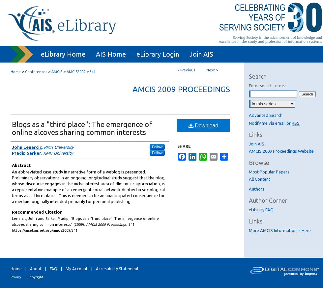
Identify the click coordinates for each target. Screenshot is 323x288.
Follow (157, 147)
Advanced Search (265, 115)
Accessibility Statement (117, 269)
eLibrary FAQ (261, 209)
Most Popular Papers (269, 172)
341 (93, 72)
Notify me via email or (274, 123)
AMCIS (56, 72)
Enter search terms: (267, 85)
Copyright (35, 277)
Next (210, 70)
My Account (77, 269)
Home (16, 72)
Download (204, 125)
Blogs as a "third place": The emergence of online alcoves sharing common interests (82, 128)
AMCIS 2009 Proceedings (181, 89)
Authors (256, 189)
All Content (259, 179)
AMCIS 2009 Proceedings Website (281, 151)
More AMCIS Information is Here (280, 230)
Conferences (36, 72)
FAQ (53, 269)
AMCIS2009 (76, 72)
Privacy (16, 277)
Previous (187, 70)
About (36, 269)
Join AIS (256, 144)
